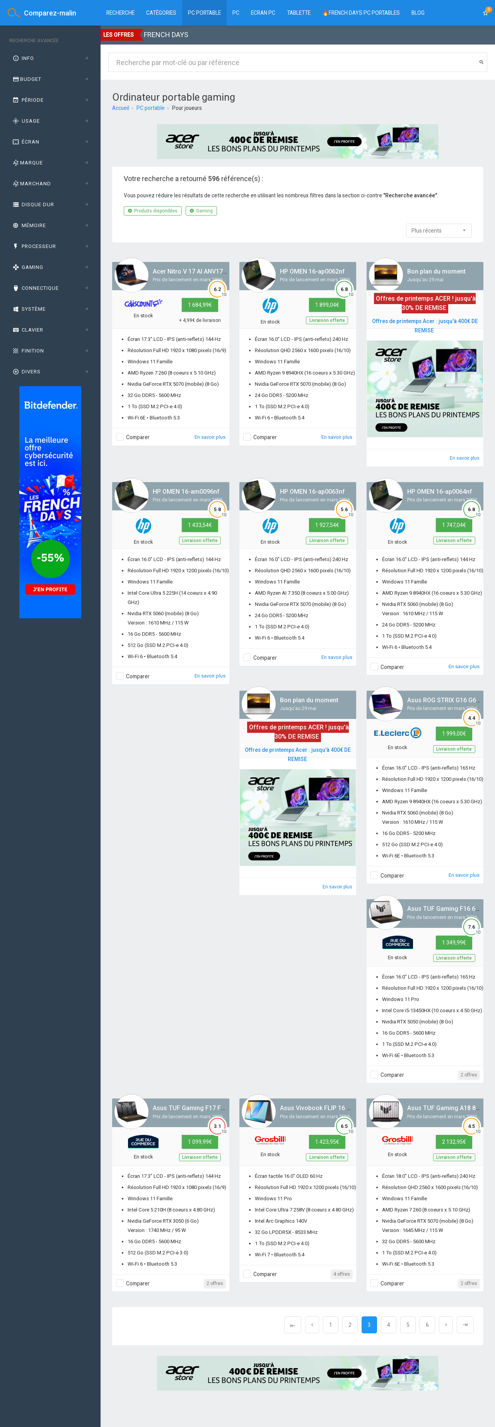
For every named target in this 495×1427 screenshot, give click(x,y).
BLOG (418, 13)
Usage (26, 121)
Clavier (27, 330)
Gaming (201, 211)
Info (23, 58)
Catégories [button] (161, 13)
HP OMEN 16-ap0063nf (312, 491)
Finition (28, 351)
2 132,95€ (454, 1142)
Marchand (31, 184)
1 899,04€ (327, 305)
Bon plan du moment (436, 271)
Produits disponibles (153, 211)
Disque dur (33, 204)
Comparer (138, 437)
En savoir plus (210, 437)
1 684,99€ (200, 305)
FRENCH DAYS (166, 35)
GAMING (27, 267)
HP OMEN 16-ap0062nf (312, 271)
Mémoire (29, 225)
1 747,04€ (454, 525)
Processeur (34, 246)
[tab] (50, 58)
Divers (26, 372)
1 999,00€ (454, 734)
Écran (25, 142)
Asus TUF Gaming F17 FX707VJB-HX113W (213, 1108)
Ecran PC (263, 13)
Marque (27, 163)
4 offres (341, 1274)
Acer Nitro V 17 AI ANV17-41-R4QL (201, 271)
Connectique (35, 288)
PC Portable (204, 13)
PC (235, 13)
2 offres (469, 1075)
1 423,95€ (327, 1142)
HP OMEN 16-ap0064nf (439, 491)
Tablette (299, 13)
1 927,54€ (327, 525)
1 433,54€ (200, 525)
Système (29, 309)
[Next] (446, 1324)
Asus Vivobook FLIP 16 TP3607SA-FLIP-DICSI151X (351, 1108)
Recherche (120, 13)
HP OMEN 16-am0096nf (186, 491)
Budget (26, 79)
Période (28, 100)
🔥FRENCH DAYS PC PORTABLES (361, 13)
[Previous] (292, 1324)
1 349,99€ (454, 942)
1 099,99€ (200, 1142)
